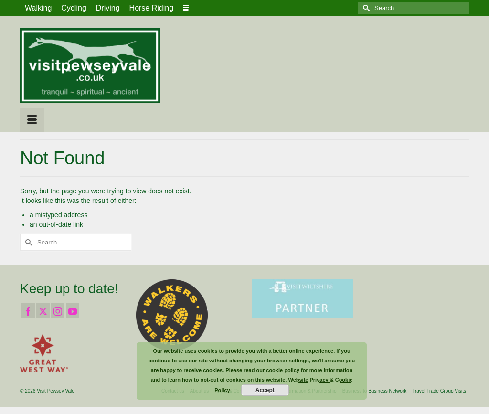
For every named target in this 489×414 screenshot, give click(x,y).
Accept (265, 390)
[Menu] (32, 120)
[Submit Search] (365, 8)
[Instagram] (57, 310)
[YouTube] (72, 310)
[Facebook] (28, 310)
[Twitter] (43, 310)
